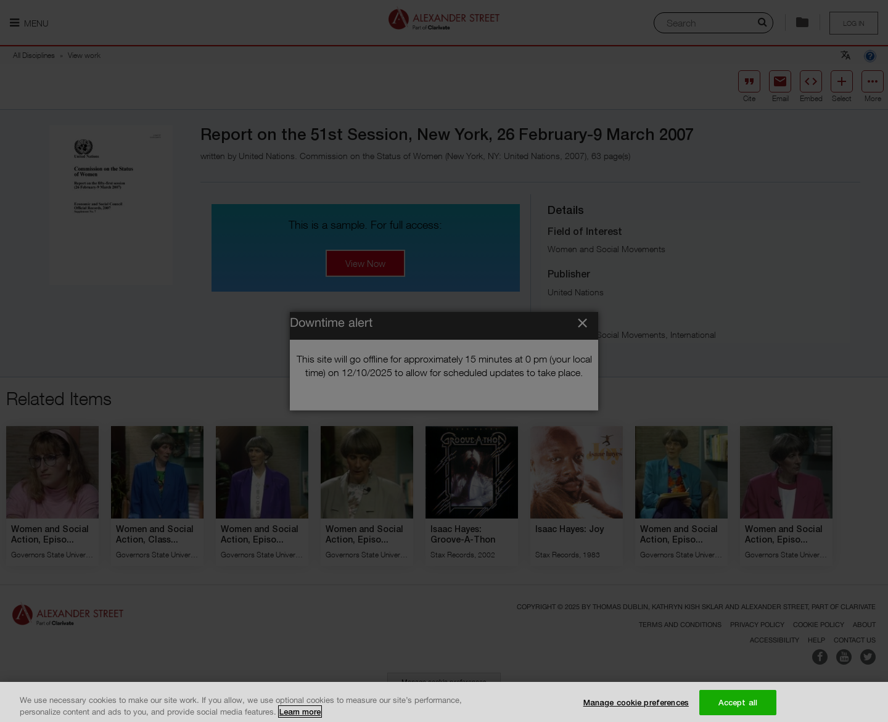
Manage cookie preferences (636, 708)
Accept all (737, 708)
